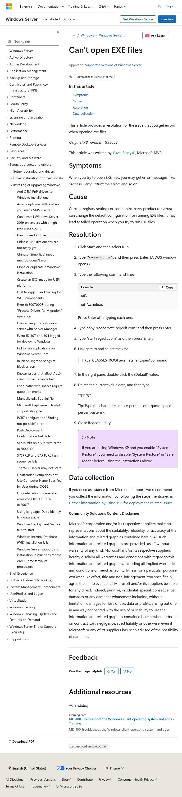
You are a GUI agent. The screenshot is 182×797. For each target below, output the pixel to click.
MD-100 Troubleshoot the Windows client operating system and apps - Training (121, 721)
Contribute (85, 779)
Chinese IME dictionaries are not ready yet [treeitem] (37, 244)
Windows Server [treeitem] (21, 50)
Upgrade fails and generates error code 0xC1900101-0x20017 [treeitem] (37, 499)
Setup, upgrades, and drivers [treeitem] (34, 171)
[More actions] (174, 35)
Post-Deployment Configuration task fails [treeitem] (33, 433)
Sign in (171, 6)
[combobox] (32, 42)
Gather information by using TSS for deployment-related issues (121, 502)
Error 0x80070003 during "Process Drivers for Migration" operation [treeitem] (39, 310)
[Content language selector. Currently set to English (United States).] (27, 768)
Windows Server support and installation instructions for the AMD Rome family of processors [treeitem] (39, 558)
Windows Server (111, 35)
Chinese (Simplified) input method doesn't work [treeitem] (35, 257)
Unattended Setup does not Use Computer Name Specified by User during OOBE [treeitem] (39, 480)
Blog (64, 779)
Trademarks (38, 786)
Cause (77, 101)
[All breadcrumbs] (73, 35)
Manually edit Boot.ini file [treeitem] (35, 398)
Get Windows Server (138, 19)
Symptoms (80, 94)
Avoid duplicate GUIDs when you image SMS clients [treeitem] (38, 207)
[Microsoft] (9, 6)
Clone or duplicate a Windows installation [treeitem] (38, 270)
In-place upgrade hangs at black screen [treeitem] (36, 363)
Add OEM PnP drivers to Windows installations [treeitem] (35, 194)
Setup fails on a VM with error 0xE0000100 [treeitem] (39, 445)
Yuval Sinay (122, 152)
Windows (87, 35)
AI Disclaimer (15, 779)
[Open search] (159, 6)
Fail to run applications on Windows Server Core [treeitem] (36, 351)
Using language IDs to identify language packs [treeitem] (39, 514)
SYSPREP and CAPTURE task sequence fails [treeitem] (37, 458)
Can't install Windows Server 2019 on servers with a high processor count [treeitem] (37, 222)
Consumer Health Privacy (136, 779)
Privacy (103, 779)
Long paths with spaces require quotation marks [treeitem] (39, 389)
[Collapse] (58, 31)
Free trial (167, 19)
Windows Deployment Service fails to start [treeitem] (38, 527)
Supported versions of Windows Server (113, 65)
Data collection (84, 113)
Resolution (80, 107)
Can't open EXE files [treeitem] (31, 235)
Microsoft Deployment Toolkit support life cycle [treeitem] (38, 408)
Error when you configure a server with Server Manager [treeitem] (37, 326)
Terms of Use (15, 786)
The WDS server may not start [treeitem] (39, 468)
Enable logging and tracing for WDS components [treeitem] (39, 295)
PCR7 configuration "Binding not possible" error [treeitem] (37, 420)
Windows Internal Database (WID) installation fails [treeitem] (37, 539)
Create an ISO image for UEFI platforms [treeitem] (38, 282)
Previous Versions (43, 779)
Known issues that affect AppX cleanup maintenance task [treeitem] (39, 376)
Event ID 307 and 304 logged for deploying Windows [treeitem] (38, 338)
